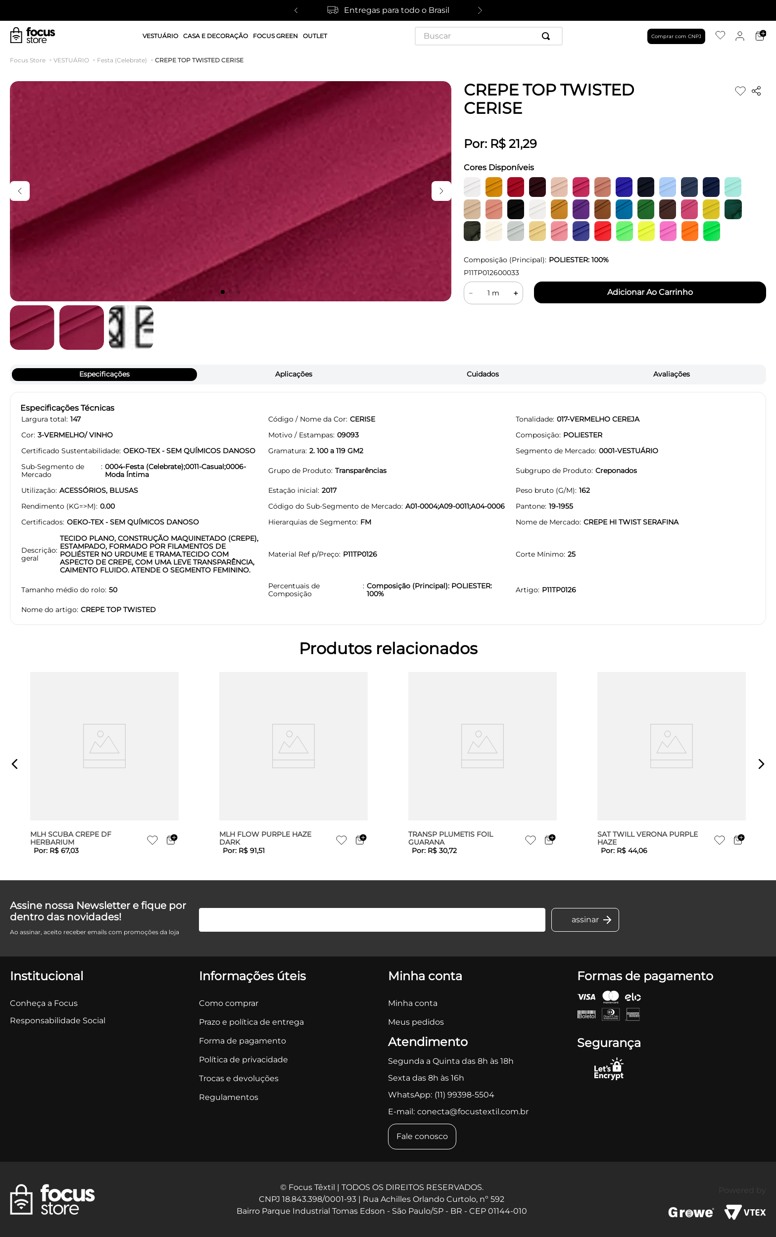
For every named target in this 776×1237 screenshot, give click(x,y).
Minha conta (412, 1003)
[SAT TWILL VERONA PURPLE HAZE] (671, 764)
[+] (515, 293)
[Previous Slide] (296, 10)
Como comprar (228, 1003)
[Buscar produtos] (548, 36)
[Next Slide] (480, 10)
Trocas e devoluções (239, 1078)
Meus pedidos (416, 1022)
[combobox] (489, 36)
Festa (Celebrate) (122, 60)
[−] (470, 293)
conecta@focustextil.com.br (473, 1111)
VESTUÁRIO (71, 60)
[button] (15, 764)
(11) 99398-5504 (464, 1094)
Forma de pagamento (242, 1041)
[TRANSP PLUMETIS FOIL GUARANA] (482, 764)
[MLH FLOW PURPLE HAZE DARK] (293, 764)
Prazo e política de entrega (251, 1022)
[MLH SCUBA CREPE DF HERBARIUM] (104, 764)
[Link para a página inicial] (29, 60)
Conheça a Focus (44, 1003)
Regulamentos (228, 1097)
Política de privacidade (243, 1059)
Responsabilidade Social (57, 1020)
